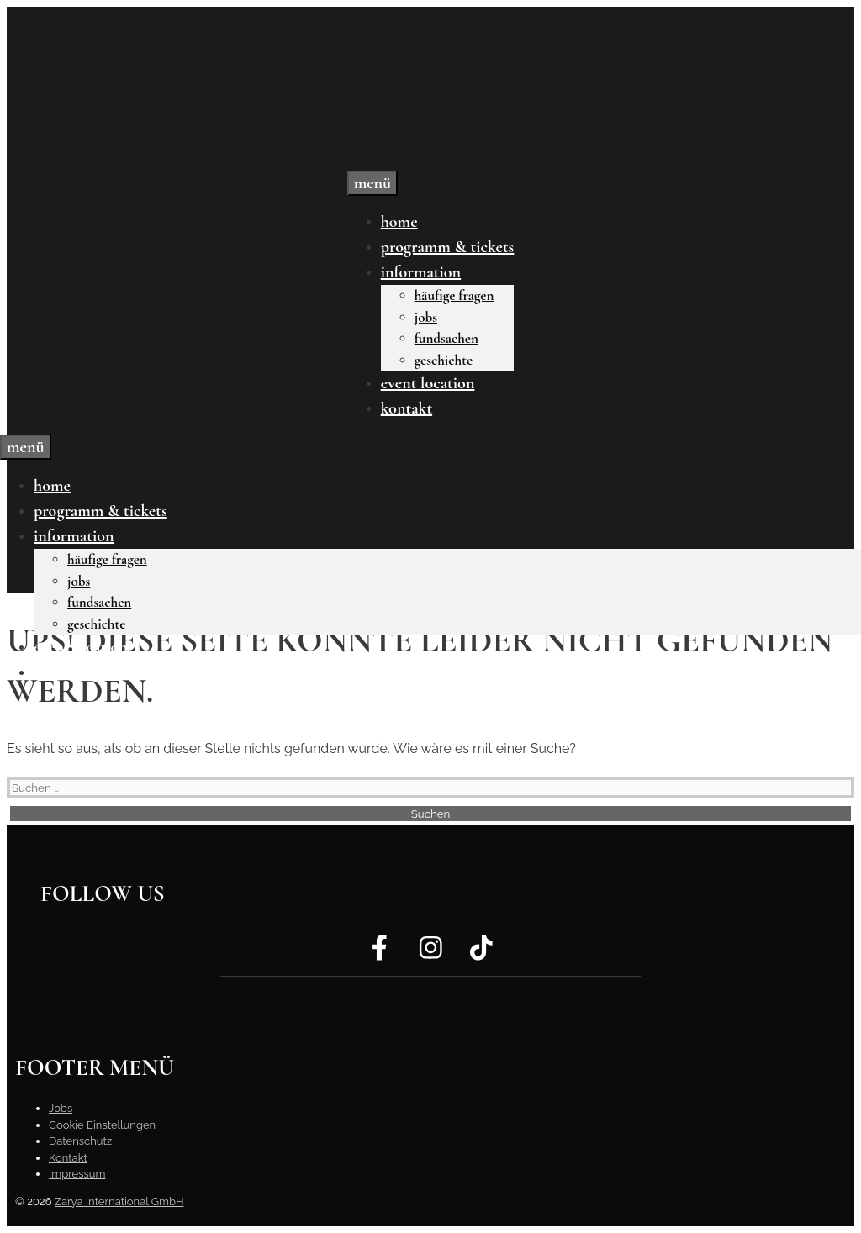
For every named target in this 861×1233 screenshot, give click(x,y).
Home (399, 222)
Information (421, 272)
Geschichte (444, 360)
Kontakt (406, 408)
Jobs (426, 317)
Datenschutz (80, 1141)
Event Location (428, 383)
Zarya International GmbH (119, 1201)
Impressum (77, 1173)
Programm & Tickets (448, 247)
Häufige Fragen (454, 295)
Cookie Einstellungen (102, 1125)
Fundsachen (446, 338)
